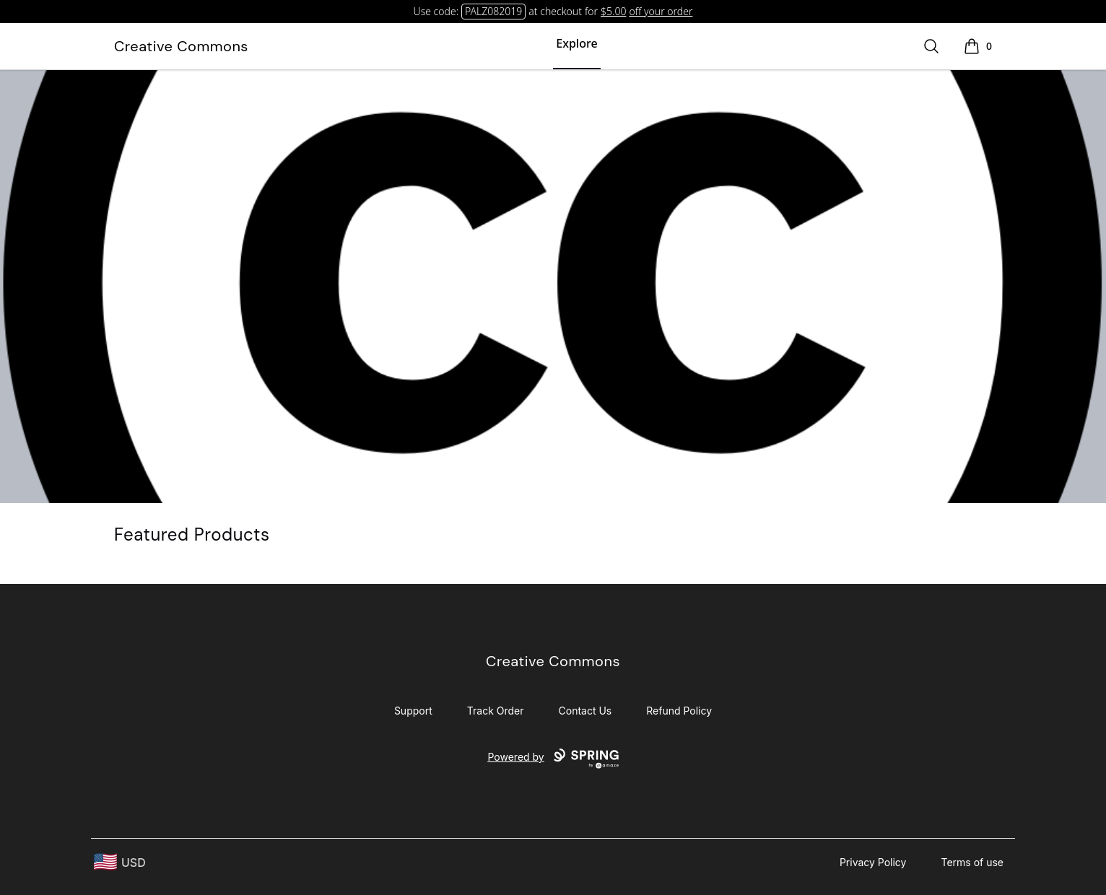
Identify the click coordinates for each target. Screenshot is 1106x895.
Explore (576, 43)
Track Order (495, 710)
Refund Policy (679, 710)
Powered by (552, 758)
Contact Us (585, 710)
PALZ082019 (493, 11)
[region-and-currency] (120, 862)
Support (413, 710)
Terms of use (972, 862)
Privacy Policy (873, 862)
